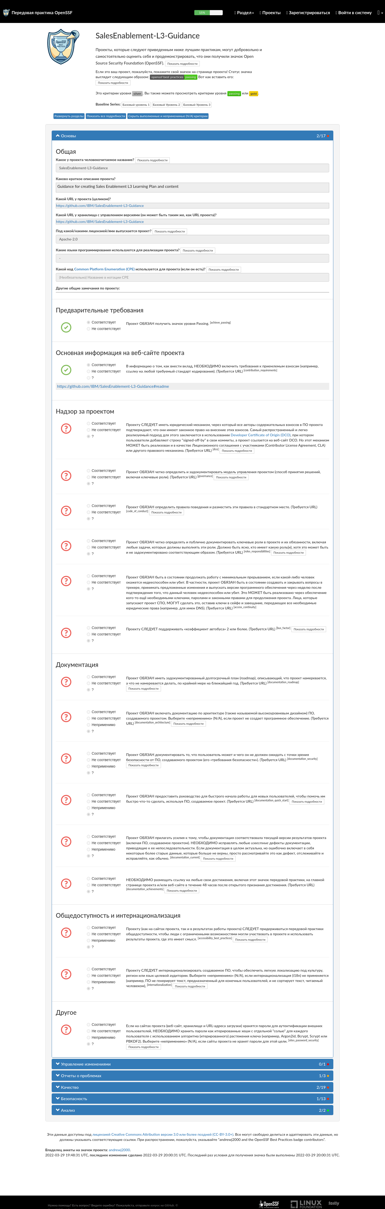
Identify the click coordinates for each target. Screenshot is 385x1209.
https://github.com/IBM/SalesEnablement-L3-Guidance (100, 205)
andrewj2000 (119, 1150)
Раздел (244, 12)
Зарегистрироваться (308, 12)
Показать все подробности (106, 116)
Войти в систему (354, 12)
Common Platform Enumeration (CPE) (104, 269)
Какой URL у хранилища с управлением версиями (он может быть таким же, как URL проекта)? (136, 215)
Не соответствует (93, 329)
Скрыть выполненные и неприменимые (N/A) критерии (168, 116)
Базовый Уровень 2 (166, 105)
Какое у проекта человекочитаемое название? (95, 159)
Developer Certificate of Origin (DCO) (260, 435)
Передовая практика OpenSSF (42, 12)
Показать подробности (182, 63)
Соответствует (93, 322)
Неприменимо (93, 725)
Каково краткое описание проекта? (86, 178)
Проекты (270, 12)
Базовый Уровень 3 (196, 105)
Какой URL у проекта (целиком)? (83, 199)
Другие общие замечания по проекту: (88, 288)
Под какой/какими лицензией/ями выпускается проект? (103, 231)
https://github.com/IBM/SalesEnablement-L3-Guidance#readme (113, 386)
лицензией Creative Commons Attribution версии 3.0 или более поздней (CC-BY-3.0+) (162, 1134)
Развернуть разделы (69, 116)
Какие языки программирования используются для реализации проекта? (118, 250)
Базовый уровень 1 (136, 105)
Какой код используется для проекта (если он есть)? (130, 269)
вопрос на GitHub (162, 1205)
